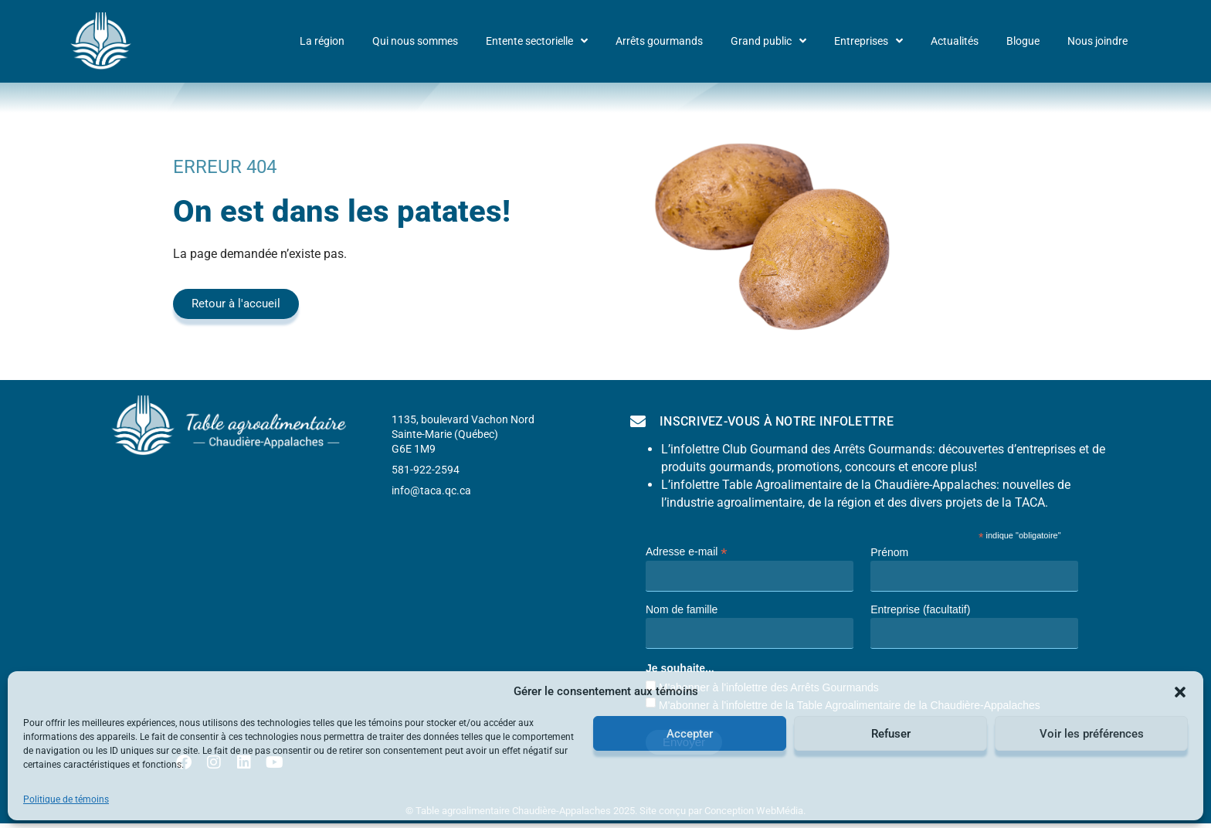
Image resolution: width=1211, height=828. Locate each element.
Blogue (1023, 41)
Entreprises (868, 41)
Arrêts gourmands (659, 41)
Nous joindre (1097, 41)
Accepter (690, 734)
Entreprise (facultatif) (920, 609)
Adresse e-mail (686, 551)
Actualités (955, 41)
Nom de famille (681, 609)
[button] (1180, 692)
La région (322, 41)
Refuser (891, 734)
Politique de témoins (66, 799)
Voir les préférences (1092, 734)
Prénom (889, 552)
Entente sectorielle (537, 41)
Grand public (768, 41)
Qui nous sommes (415, 41)
